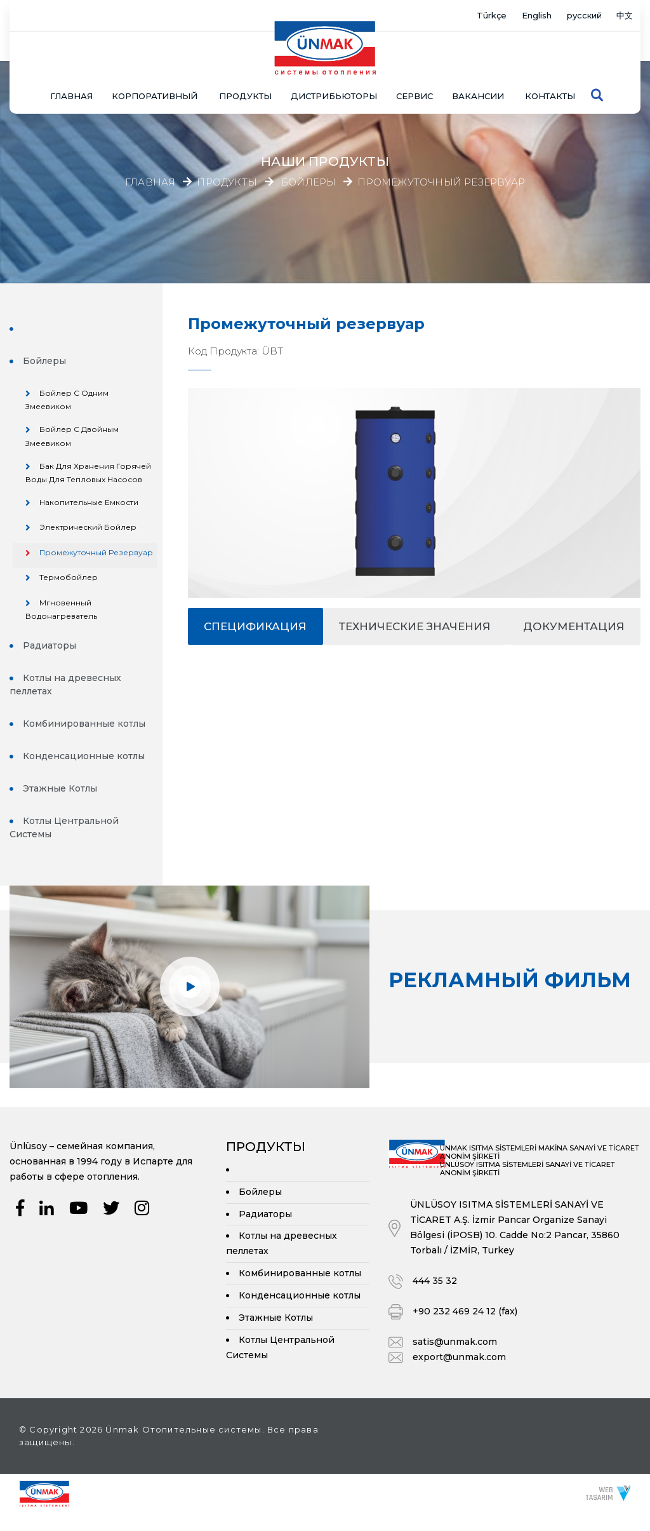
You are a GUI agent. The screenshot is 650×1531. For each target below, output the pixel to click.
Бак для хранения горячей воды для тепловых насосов (88, 475)
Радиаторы (49, 660)
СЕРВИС (414, 71)
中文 (621, 16)
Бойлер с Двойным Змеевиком (72, 439)
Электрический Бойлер (88, 530)
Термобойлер (69, 592)
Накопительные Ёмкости (89, 505)
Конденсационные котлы (84, 770)
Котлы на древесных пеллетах (65, 699)
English (513, 16)
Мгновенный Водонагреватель (61, 623)
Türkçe (458, 16)
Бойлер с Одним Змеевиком (67, 402)
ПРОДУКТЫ (245, 71)
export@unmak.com (459, 1374)
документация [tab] (574, 626)
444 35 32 (435, 1298)
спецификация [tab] (255, 626)
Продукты (227, 183)
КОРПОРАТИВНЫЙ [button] (154, 71)
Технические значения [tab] (415, 626)
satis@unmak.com (455, 1359)
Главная (71, 71)
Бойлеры (308, 183)
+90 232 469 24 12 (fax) (465, 1329)
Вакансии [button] (478, 71)
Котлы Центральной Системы (64, 842)
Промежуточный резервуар (441, 183)
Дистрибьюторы (334, 71)
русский (572, 16)
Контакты (550, 71)
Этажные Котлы (60, 803)
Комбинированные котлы (84, 738)
